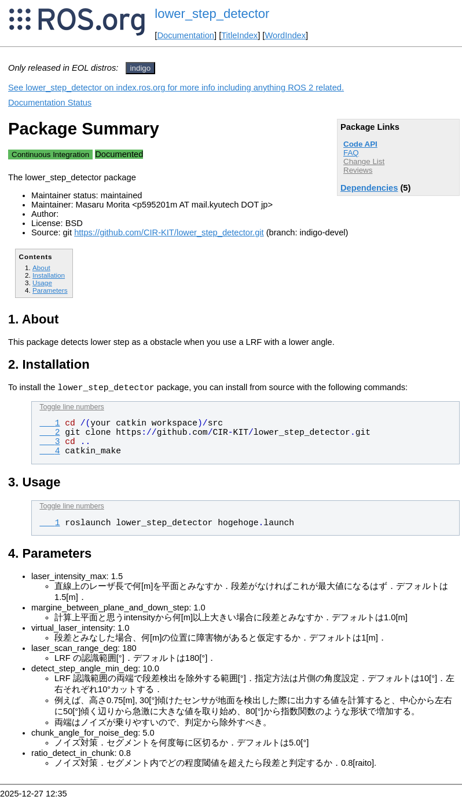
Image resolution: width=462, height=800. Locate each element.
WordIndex (285, 35)
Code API (360, 144)
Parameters (50, 290)
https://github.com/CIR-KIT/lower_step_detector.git (168, 232)
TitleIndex (239, 35)
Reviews (357, 170)
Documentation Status (49, 102)
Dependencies (369, 187)
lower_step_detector (212, 13)
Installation (48, 275)
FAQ (351, 152)
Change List (363, 161)
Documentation (185, 35)
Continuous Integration (50, 154)
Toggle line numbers (71, 409)
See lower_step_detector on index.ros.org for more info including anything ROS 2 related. (176, 87)
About (41, 267)
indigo (140, 68)
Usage (42, 282)
